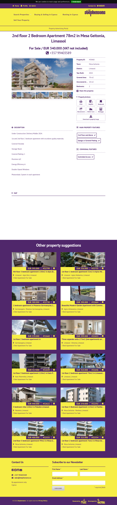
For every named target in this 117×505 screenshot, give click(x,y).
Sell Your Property (21, 20)
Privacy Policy (43, 501)
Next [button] (70, 75)
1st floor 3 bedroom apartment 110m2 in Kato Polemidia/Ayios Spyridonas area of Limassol (51, 373)
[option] (42, 74)
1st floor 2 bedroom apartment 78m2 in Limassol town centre (87, 373)
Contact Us (92, 6)
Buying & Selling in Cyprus (45, 14)
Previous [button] (14, 75)
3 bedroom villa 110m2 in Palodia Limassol (31, 407)
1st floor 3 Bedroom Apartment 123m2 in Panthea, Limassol (86, 407)
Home (17, 6)
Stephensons (22, 501)
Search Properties (21, 14)
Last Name (84, 469)
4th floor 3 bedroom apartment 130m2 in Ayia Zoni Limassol (38, 271)
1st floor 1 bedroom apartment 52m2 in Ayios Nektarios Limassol (89, 271)
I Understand (76, 2)
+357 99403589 (20, 475)
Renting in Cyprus (70, 14)
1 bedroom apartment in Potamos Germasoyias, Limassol (36, 305)
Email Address (57, 478)
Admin (33, 6)
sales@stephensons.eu (23, 478)
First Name (56, 469)
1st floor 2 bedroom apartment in (27, 339)
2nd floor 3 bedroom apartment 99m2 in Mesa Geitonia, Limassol (40, 440)
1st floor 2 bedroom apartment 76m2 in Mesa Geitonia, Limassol (88, 440)
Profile (25, 6)
